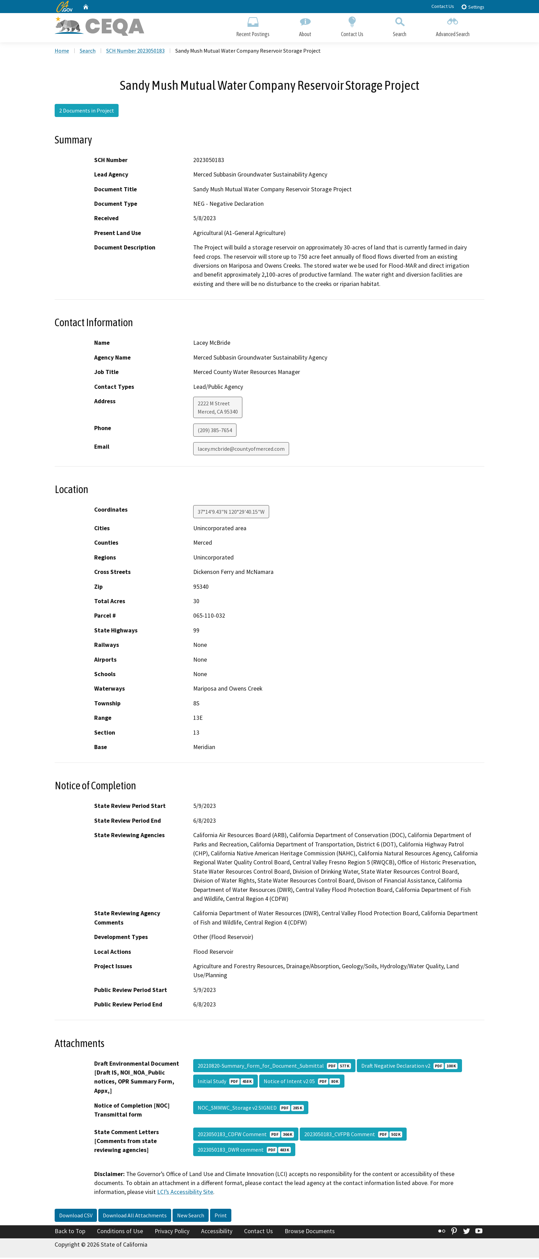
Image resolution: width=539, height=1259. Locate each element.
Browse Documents (310, 1232)
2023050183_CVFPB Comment (353, 1135)
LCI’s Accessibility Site (185, 1193)
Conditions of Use (120, 1232)
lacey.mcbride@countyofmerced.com (241, 450)
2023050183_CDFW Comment (246, 1135)
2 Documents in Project (86, 111)
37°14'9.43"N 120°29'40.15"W (231, 513)
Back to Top (70, 1232)
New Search (190, 1216)
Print (220, 1216)
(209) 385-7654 (215, 431)
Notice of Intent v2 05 (302, 1082)
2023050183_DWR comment (244, 1151)
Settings (472, 6)
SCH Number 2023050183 (135, 52)
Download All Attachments (135, 1216)
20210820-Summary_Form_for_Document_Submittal (274, 1067)
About (305, 27)
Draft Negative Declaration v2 (409, 1067)
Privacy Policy (172, 1232)
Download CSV (75, 1216)
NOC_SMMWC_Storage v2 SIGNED (251, 1109)
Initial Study (225, 1082)
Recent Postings (253, 27)
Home (62, 52)
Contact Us (442, 6)
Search (399, 27)
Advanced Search (453, 27)
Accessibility (216, 1232)
